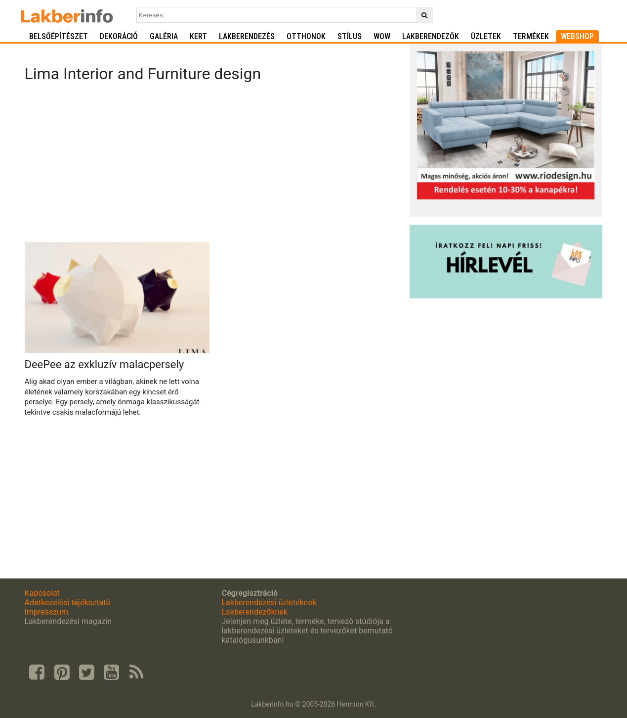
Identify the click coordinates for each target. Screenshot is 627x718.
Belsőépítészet (58, 36)
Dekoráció (119, 36)
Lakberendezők (430, 36)
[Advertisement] (214, 165)
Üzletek (486, 36)
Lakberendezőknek (254, 612)
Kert (198, 36)
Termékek (531, 36)
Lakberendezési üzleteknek (268, 602)
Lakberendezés (247, 36)
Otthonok (306, 36)
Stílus (349, 36)
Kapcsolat (42, 593)
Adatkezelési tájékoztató (68, 602)
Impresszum (46, 612)
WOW (382, 36)
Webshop (577, 36)
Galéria (164, 36)
